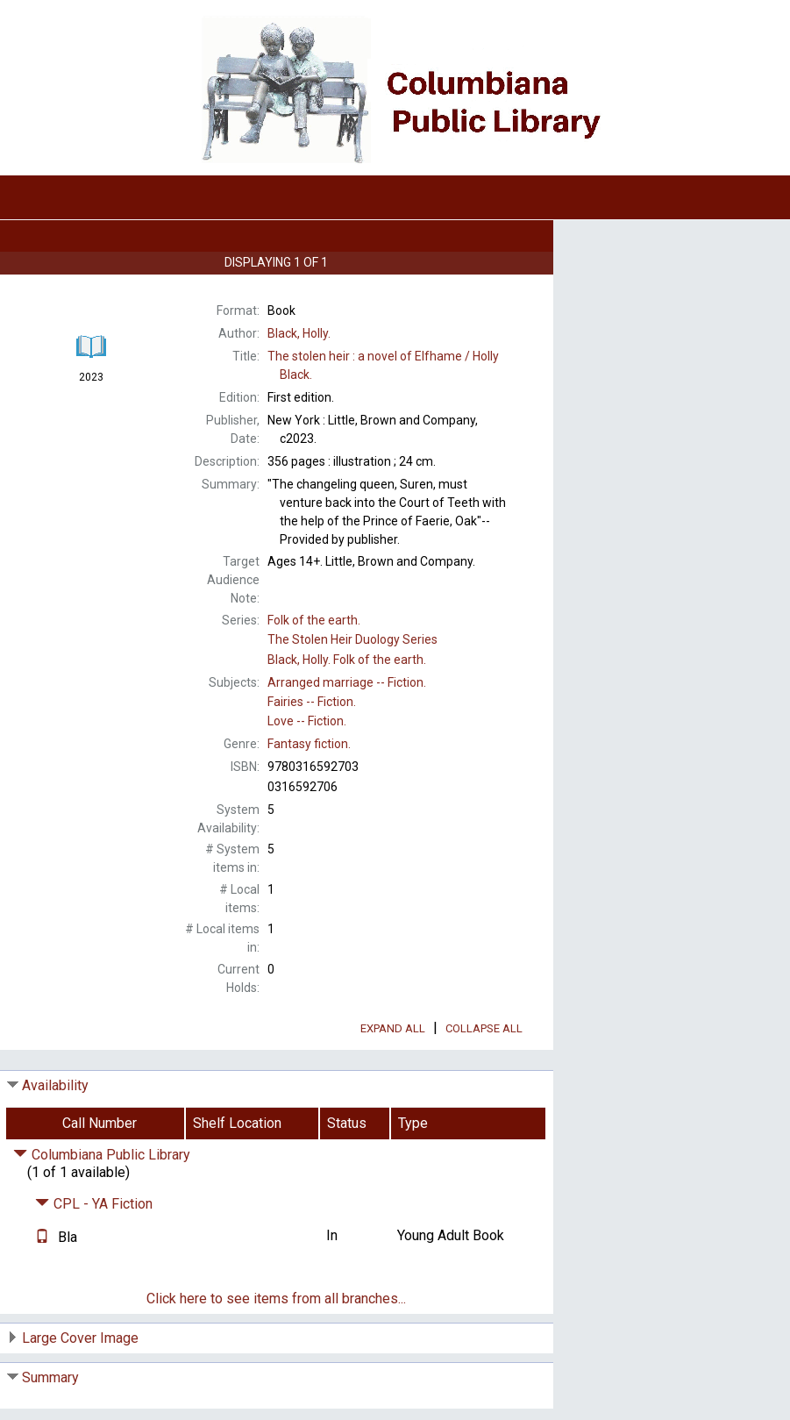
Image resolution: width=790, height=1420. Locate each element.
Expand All (392, 1028)
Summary (50, 1377)
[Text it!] (42, 1237)
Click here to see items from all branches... (276, 1298)
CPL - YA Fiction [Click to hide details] (94, 1203)
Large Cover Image (80, 1338)
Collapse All (484, 1028)
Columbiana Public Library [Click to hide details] (101, 1154)
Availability (55, 1085)
